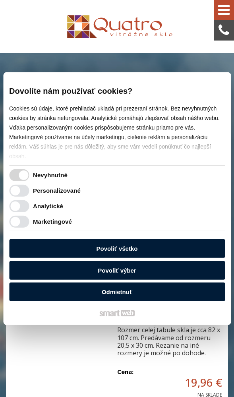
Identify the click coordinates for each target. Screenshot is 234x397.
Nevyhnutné (50, 175)
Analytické (48, 206)
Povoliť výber (117, 270)
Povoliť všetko (117, 248)
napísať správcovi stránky (163, 370)
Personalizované (57, 190)
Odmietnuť (117, 292)
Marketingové (52, 221)
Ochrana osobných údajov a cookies (96, 377)
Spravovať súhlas (158, 377)
